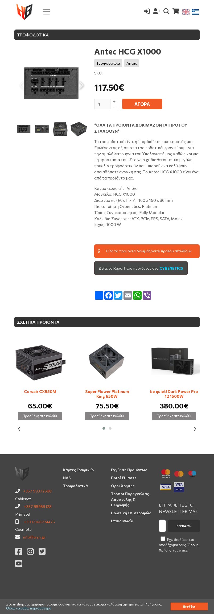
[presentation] (19, 428)
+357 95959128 (38, 506)
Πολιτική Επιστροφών (131, 513)
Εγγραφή (184, 526)
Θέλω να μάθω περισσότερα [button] (28, 608)
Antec (131, 63)
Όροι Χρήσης (122, 485)
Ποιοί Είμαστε (124, 477)
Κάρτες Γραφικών (78, 469)
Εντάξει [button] (189, 606)
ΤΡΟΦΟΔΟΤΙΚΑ (33, 34)
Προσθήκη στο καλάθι (40, 416)
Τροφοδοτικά (108, 63)
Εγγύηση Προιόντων (129, 469)
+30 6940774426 (39, 521)
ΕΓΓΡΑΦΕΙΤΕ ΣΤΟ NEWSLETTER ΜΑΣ (178, 508)
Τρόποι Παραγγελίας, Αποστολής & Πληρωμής (130, 499)
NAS (67, 477)
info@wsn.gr (34, 536)
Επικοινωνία (122, 521)
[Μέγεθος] (106, 104)
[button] (104, 428)
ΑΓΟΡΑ (142, 104)
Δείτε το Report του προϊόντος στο (141, 268)
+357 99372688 (37, 490)
